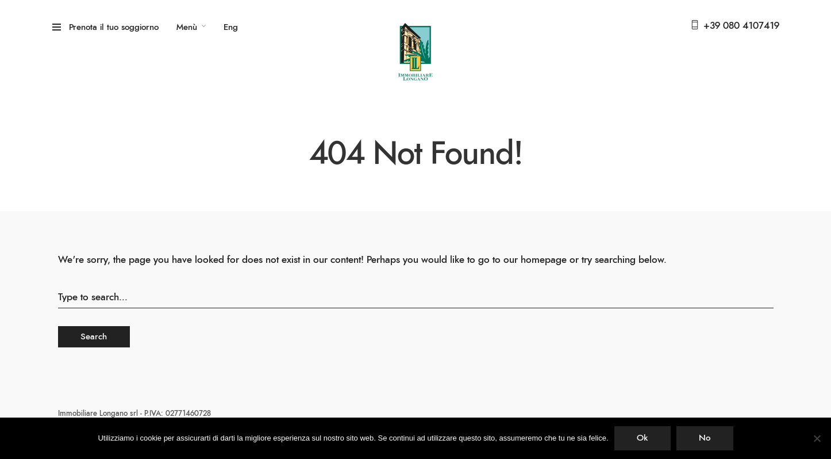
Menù (186, 27)
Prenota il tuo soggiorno (114, 27)
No (704, 438)
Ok (642, 438)
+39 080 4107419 (741, 25)
